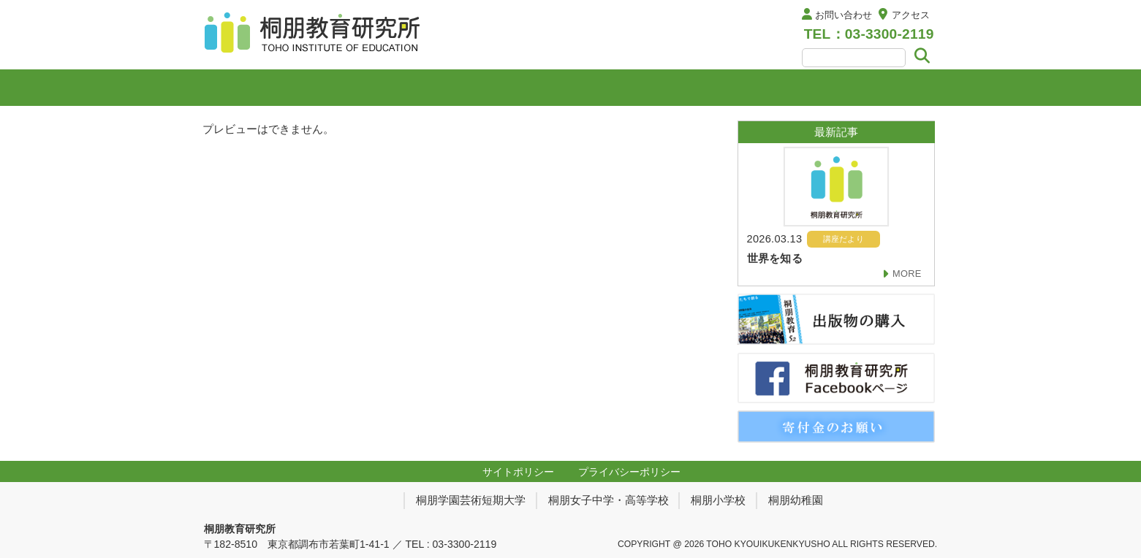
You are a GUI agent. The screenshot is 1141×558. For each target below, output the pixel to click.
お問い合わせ (843, 14)
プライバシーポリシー (629, 472)
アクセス (911, 14)
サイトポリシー (518, 472)
